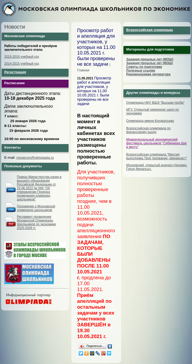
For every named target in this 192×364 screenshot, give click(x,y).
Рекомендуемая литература (148, 74)
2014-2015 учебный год (21, 63)
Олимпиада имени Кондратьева (150, 121)
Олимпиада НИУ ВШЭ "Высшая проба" (155, 102)
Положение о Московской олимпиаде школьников (36, 208)
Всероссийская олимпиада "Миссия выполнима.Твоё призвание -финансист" (156, 156)
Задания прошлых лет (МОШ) (149, 59)
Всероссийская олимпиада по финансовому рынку (148, 130)
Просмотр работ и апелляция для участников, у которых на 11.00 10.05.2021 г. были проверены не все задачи (94, 91)
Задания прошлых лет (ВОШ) (149, 63)
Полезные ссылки (140, 70)
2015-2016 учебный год (21, 57)
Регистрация (15, 72)
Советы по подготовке (144, 67)
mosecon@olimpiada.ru (35, 158)
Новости (14, 27)
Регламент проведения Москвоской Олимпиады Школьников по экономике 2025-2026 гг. (36, 222)
